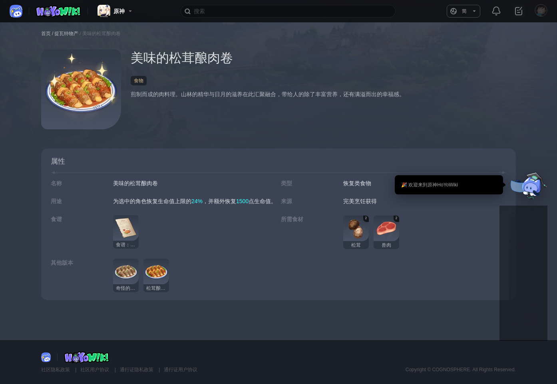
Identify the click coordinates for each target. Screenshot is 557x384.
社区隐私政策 (56, 369)
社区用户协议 (95, 369)
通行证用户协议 (180, 369)
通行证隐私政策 (137, 369)
